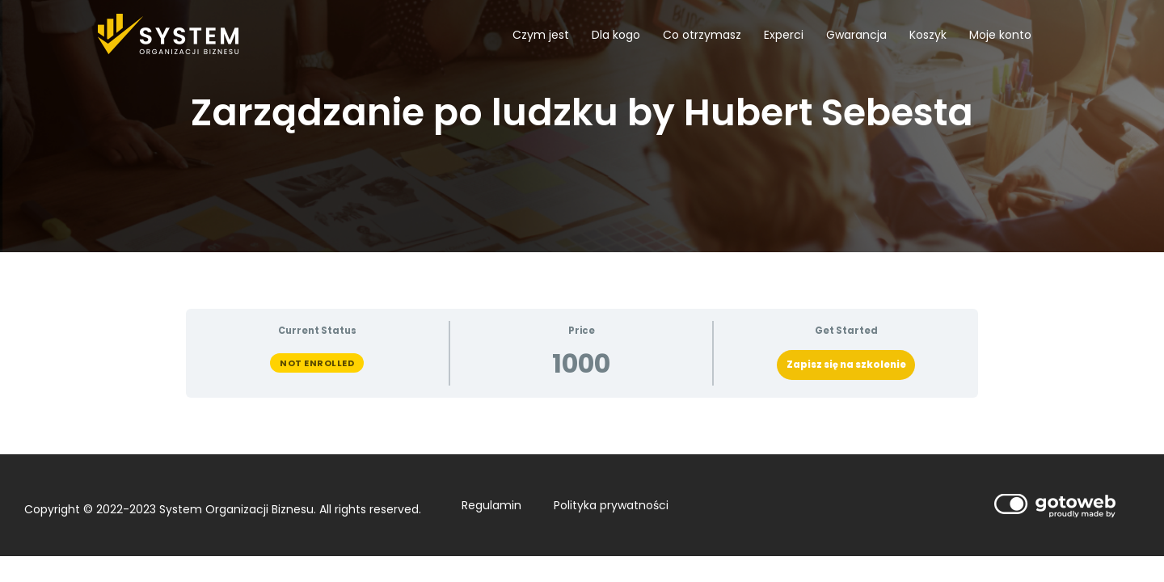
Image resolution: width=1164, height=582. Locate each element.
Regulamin (491, 505)
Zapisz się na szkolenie (846, 364)
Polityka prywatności (611, 505)
